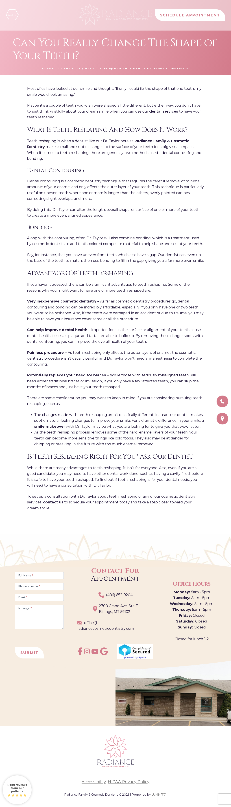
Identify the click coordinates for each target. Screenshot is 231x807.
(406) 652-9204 (115, 595)
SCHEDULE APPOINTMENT (190, 15)
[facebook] (80, 654)
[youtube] (94, 652)
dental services (163, 111)
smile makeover (49, 426)
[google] (104, 654)
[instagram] (87, 653)
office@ (105, 626)
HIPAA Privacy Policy (128, 782)
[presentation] (42, 636)
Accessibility (94, 782)
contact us (53, 502)
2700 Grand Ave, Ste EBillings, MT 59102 (115, 609)
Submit (29, 653)
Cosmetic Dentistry (61, 68)
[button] (12, 14)
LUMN (159, 794)
